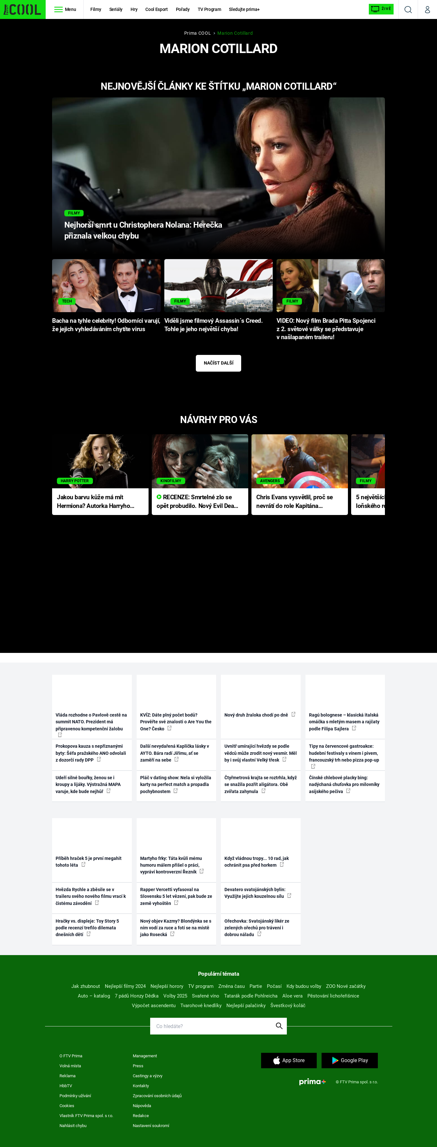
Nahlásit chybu (72, 1125)
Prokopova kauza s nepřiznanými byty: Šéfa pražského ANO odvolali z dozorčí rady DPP (91, 753)
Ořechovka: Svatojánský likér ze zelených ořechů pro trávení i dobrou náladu (256, 927)
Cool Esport (156, 9)
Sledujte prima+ (244, 9)
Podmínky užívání (75, 1095)
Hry (134, 9)
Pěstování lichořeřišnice (333, 996)
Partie (256, 986)
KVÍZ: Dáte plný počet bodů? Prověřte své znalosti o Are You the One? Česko (176, 721)
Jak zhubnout (85, 986)
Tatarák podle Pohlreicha (251, 996)
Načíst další (218, 363)
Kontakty (141, 1085)
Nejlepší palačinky (246, 1005)
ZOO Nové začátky (346, 986)
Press (138, 1065)
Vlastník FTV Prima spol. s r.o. (86, 1115)
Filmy (95, 9)
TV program (201, 986)
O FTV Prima (70, 1055)
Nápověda (142, 1105)
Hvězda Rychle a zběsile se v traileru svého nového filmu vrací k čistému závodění (91, 896)
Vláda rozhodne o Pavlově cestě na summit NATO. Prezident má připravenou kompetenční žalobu (91, 724)
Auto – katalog (94, 996)
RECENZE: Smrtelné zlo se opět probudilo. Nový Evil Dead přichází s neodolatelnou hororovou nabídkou (197, 502)
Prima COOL (197, 33)
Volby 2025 (175, 996)
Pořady (183, 9)
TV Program (209, 9)
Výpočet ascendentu (154, 1005)
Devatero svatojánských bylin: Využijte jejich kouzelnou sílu (257, 893)
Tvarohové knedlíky (201, 1005)
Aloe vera (292, 996)
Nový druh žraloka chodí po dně (260, 715)
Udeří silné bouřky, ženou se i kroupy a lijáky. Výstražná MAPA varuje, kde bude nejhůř (88, 784)
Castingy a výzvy (147, 1075)
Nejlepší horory (166, 986)
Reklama (67, 1075)
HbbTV (65, 1085)
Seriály (116, 9)
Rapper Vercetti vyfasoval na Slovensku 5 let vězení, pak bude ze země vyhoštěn (176, 896)
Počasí (274, 986)
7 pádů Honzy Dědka (137, 996)
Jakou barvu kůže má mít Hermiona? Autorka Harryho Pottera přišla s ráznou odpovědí (93, 502)
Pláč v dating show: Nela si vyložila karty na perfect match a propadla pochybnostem (175, 784)
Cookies (66, 1105)
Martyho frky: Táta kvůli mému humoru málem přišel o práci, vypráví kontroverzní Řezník (172, 865)
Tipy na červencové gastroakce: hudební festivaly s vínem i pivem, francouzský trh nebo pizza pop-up (344, 756)
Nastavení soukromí (151, 1125)
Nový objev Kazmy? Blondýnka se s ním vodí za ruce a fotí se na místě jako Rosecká (175, 927)
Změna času (231, 986)
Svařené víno (205, 996)
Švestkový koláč (287, 1005)
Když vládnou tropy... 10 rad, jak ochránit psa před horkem (256, 862)
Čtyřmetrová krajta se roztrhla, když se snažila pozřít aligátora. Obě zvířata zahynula (260, 784)
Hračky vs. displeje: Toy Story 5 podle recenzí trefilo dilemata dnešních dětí (87, 927)
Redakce (141, 1115)
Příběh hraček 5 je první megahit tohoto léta (89, 862)
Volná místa (70, 1065)
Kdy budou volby (304, 986)
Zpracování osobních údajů (157, 1095)
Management (145, 1055)
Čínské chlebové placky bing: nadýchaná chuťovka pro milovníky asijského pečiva (344, 784)
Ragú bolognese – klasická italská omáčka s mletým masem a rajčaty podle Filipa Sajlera (344, 721)
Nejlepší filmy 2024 (125, 986)
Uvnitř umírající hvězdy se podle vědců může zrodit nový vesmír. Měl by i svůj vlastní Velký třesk (260, 753)
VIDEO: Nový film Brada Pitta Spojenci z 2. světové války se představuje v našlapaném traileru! (326, 329)
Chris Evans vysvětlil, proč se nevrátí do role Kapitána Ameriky (294, 502)
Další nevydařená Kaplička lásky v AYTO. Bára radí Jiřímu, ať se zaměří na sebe (174, 753)
